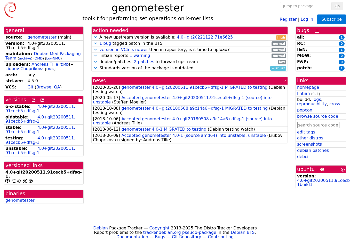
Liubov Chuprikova (24, 68)
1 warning (140, 55)
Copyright (159, 228)
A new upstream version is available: (189, 37)
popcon (304, 110)
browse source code (317, 116)
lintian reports (189, 56)
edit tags (306, 132)
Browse (43, 87)
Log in (307, 19)
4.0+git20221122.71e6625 (205, 37)
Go (337, 6)
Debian (100, 228)
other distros (310, 138)
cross (334, 103)
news (99, 81)
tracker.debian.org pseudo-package (179, 232)
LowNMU (53, 58)
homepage (308, 87)
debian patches (313, 150)
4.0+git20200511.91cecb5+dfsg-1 (40, 108)
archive (25, 58)
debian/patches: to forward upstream (189, 62)
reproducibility (312, 103)
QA (57, 87)
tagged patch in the (189, 43)
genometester (42, 37)
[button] (95, 37)
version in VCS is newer (123, 49)
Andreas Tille (44, 64)
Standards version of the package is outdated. (189, 68)
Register (288, 19)
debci (302, 156)
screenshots (309, 144)
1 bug (105, 43)
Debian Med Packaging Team (43, 56)
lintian (303, 93)
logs (317, 99)
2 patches (144, 61)
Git (30, 87)
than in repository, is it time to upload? (189, 50)
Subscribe (331, 19)
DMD (39, 58)
